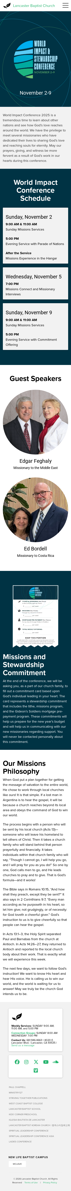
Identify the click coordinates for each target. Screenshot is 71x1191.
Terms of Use (31, 1182)
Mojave (17, 1163)
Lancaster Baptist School (25, 1108)
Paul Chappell (17, 1087)
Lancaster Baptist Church (34, 5)
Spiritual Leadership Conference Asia (31, 1136)
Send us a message (22, 1045)
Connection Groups (23, 1033)
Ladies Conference (20, 1141)
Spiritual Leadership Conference (28, 1130)
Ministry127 (15, 1092)
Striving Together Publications (28, 1098)
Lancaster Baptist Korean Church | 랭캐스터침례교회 (35, 1125)
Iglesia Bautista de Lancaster (27, 1119)
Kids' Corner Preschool (23, 1114)
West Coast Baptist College (26, 1103)
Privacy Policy (50, 1182)
